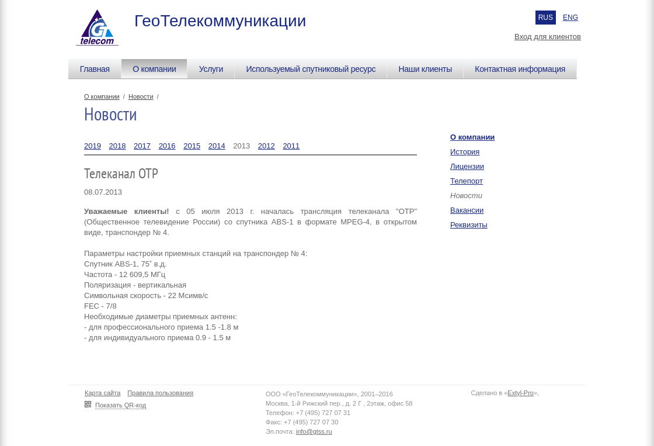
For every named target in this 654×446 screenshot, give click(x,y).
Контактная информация (520, 69)
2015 (191, 145)
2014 (216, 145)
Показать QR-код (120, 405)
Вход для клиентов (547, 36)
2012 (266, 145)
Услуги (211, 69)
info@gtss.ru (314, 431)
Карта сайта (102, 392)
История (464, 151)
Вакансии (466, 210)
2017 (142, 145)
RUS (545, 17)
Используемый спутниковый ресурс (310, 69)
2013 (241, 145)
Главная (95, 69)
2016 (167, 145)
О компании (154, 69)
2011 (291, 145)
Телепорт (466, 181)
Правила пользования (160, 392)
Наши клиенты (425, 69)
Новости (141, 96)
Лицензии (467, 166)
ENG (570, 17)
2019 (92, 145)
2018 (117, 145)
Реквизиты (469, 224)
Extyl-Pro (520, 392)
